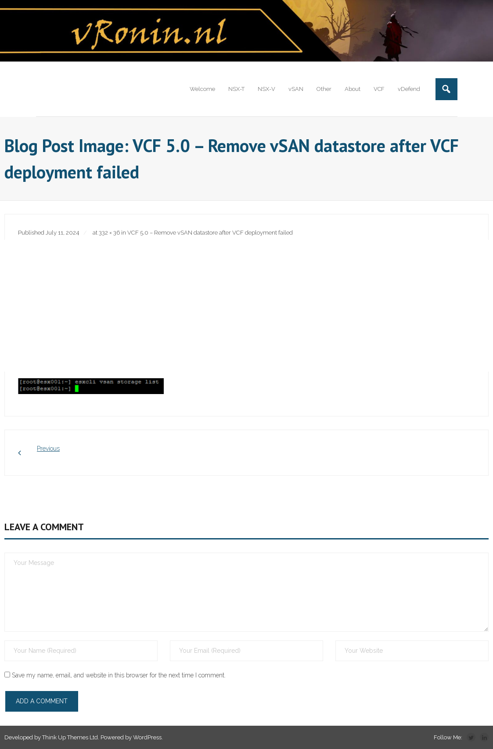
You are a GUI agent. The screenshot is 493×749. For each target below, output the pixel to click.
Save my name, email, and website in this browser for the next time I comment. (119, 675)
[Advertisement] (246, 305)
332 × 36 (109, 232)
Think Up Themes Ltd (70, 737)
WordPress (147, 737)
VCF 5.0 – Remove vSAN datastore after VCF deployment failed (210, 232)
